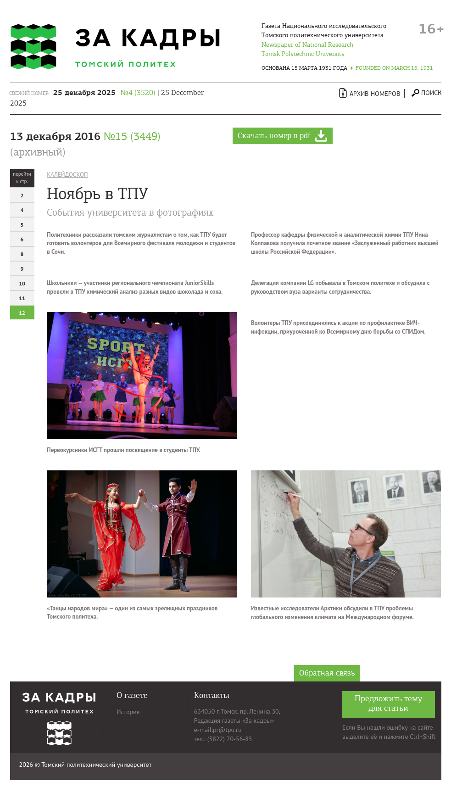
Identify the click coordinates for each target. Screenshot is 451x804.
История (128, 712)
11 (22, 298)
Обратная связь (327, 673)
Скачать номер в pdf (283, 136)
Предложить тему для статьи (389, 703)
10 (22, 283)
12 (22, 312)
